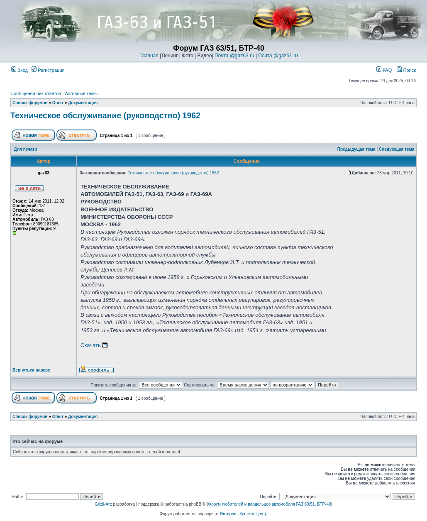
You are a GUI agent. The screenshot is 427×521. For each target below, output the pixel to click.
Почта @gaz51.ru (278, 56)
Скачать (91, 345)
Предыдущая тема (356, 149)
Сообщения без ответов (35, 93)
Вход (19, 70)
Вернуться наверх (31, 370)
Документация (83, 102)
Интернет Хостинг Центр (243, 513)
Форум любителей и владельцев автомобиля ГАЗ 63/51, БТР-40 (269, 504)
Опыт (57, 102)
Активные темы (81, 93)
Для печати (25, 149)
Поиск (406, 70)
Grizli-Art (103, 504)
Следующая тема (396, 149)
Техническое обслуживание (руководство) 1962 (105, 115)
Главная (149, 56)
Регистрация (48, 70)
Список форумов (30, 102)
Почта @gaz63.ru (234, 56)
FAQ (384, 70)
